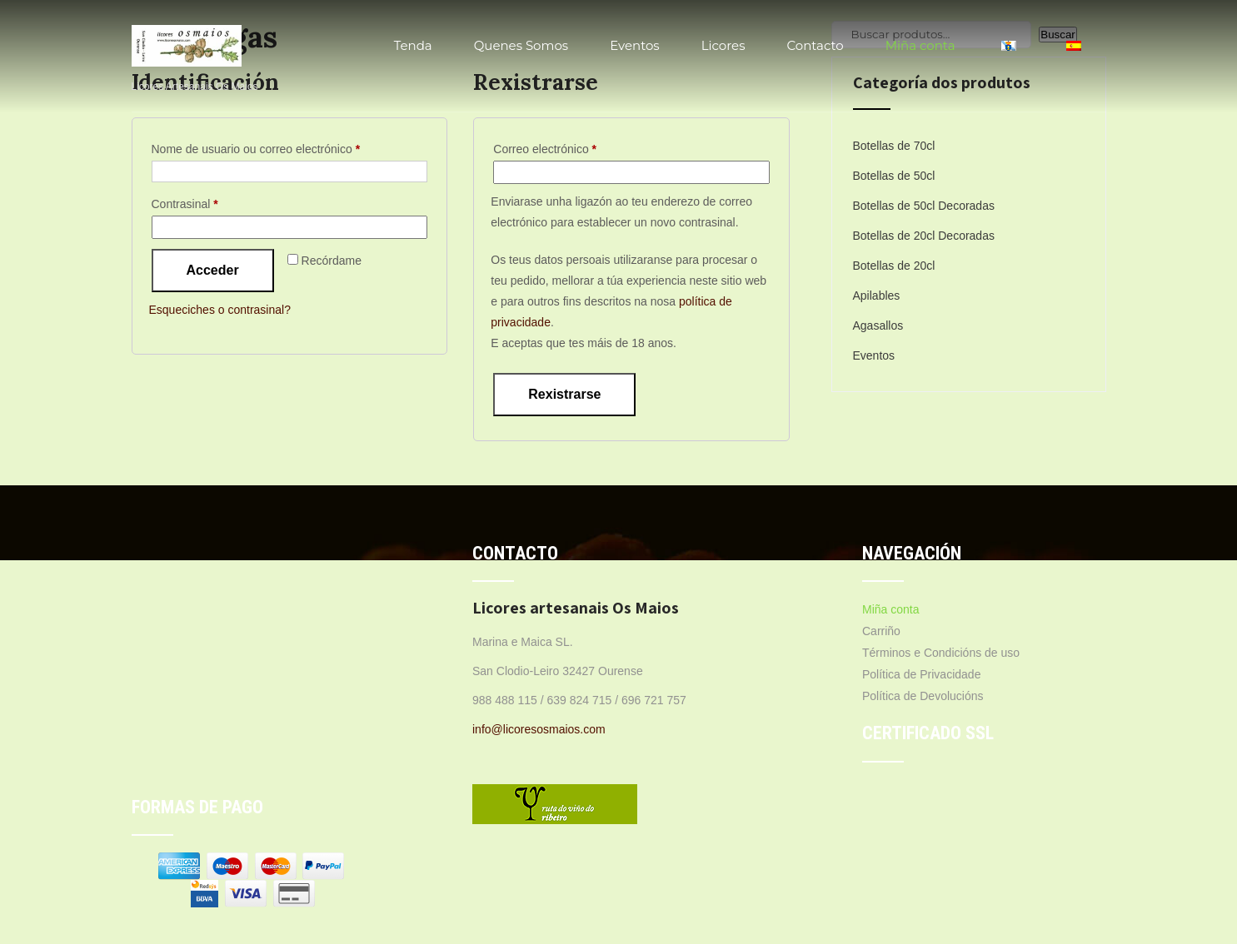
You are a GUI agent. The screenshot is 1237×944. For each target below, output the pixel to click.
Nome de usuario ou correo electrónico (284, 146)
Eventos (635, 45)
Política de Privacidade (921, 674)
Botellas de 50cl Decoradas (924, 205)
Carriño (881, 631)
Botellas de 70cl (894, 145)
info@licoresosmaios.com (539, 729)
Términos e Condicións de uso (941, 652)
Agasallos (878, 325)
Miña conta (920, 45)
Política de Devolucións (923, 696)
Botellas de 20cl (894, 265)
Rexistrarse (564, 394)
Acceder (213, 270)
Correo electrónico (573, 146)
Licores (723, 45)
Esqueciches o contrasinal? (220, 309)
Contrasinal (213, 201)
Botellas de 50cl (894, 175)
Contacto (814, 45)
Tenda (413, 45)
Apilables (876, 295)
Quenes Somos (521, 45)
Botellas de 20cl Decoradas (924, 235)
